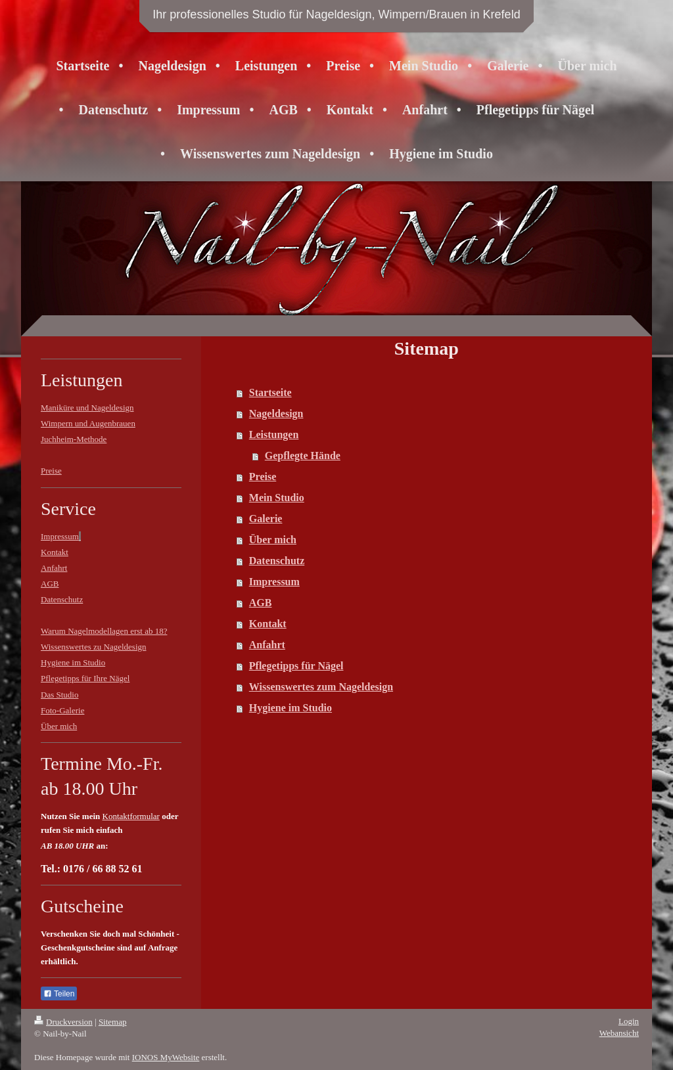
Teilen (58, 993)
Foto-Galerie (62, 710)
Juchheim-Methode (73, 439)
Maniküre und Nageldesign (87, 407)
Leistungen (274, 434)
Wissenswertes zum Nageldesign (321, 686)
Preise (262, 476)
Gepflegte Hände (302, 455)
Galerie (266, 518)
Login (628, 1021)
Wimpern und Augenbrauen (88, 423)
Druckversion (63, 1022)
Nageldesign (276, 413)
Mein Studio (276, 497)
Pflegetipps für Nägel (296, 665)
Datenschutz (276, 560)
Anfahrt (267, 644)
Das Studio (59, 695)
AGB (260, 602)
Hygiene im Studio (290, 707)
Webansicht (619, 1033)
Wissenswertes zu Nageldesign (94, 647)
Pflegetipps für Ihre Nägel (85, 678)
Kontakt (268, 623)
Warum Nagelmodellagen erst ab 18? (104, 631)
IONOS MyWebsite (166, 1057)
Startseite (270, 392)
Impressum (274, 581)
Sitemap (113, 1022)
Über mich (272, 539)
